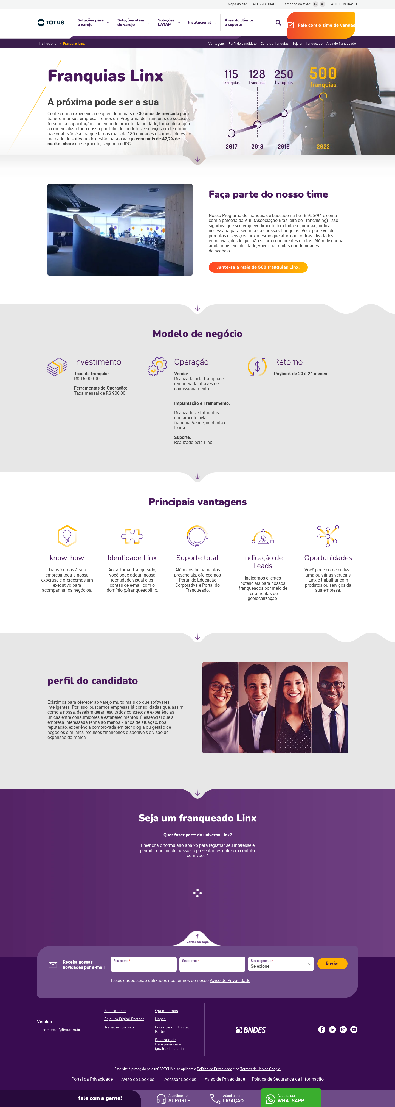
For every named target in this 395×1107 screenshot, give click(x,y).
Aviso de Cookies (137, 1079)
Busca (278, 22)
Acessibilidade (265, 4)
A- (323, 4)
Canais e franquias (275, 43)
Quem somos (166, 1010)
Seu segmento (262, 961)
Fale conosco (115, 1010)
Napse (160, 1019)
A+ (316, 4)
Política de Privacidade (214, 1068)
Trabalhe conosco (119, 1027)
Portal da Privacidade (92, 1079)
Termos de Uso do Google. (260, 1068)
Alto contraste (344, 4)
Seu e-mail (190, 961)
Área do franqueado (341, 43)
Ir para (197, 795)
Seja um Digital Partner (124, 1019)
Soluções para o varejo (91, 22)
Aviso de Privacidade (230, 980)
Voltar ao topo (197, 942)
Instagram (343, 1029)
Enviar (332, 963)
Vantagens (216, 43)
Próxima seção (197, 639)
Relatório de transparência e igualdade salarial (170, 1044)
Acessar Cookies (180, 1079)
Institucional (199, 22)
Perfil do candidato (242, 43)
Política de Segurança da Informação (288, 1079)
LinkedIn (332, 1029)
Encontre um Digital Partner (172, 1029)
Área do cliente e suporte (239, 22)
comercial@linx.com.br (61, 1029)
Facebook (322, 1029)
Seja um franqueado (307, 43)
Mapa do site (237, 4)
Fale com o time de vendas (326, 25)
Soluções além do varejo (130, 22)
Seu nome (122, 961)
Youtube (354, 1029)
